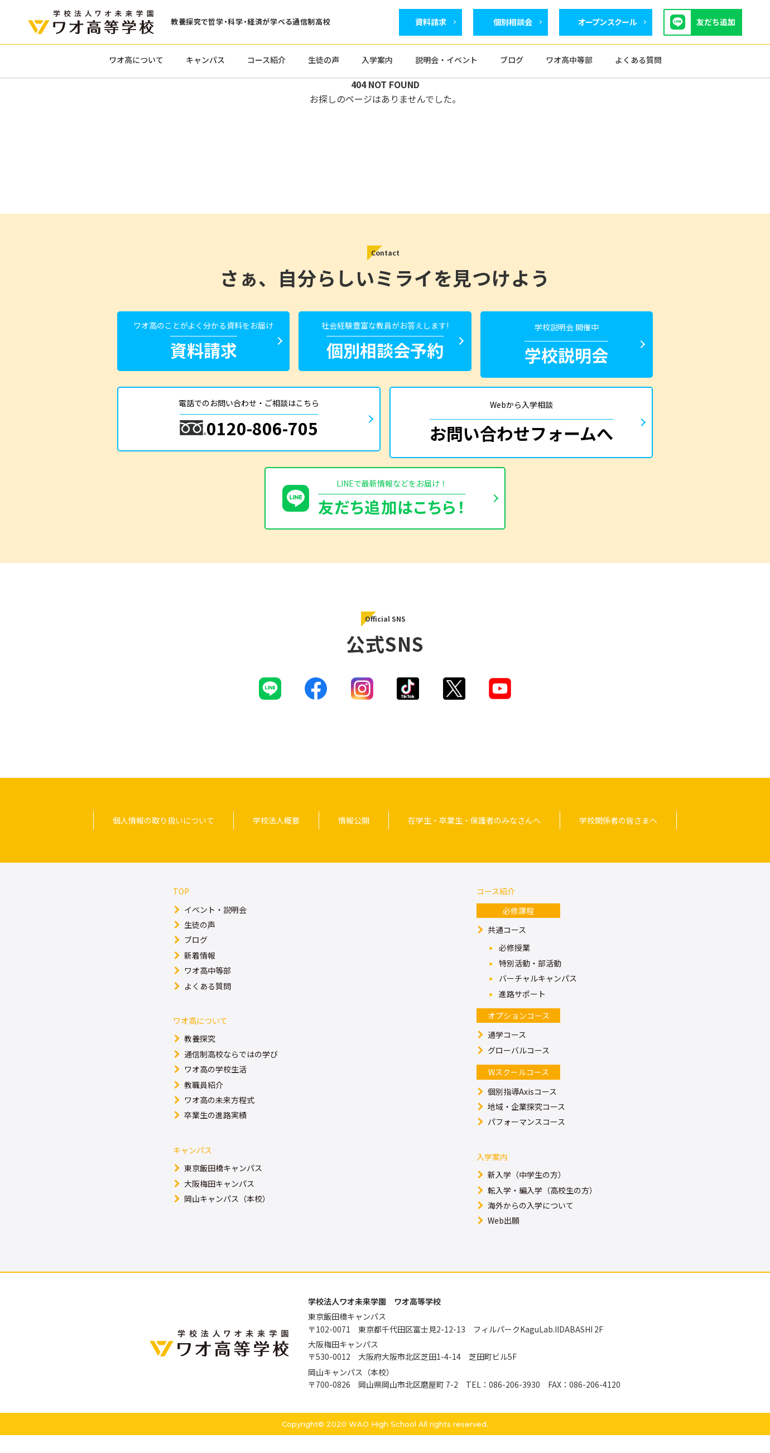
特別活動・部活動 (530, 981)
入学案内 (492, 1174)
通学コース (507, 1052)
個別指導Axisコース (522, 1109)
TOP (181, 909)
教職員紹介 (203, 1102)
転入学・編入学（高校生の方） (542, 1208)
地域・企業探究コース (526, 1124)
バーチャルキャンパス (538, 996)
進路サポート (522, 1011)
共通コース (507, 947)
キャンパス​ (192, 1167)
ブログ (196, 957)
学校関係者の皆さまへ (618, 838)
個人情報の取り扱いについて (163, 838)
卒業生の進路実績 (215, 1132)
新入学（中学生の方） (527, 1192)
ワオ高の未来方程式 (219, 1117)
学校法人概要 (276, 838)
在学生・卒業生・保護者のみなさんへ (474, 838)
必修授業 (514, 965)
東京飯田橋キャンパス (223, 1185)
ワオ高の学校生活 (215, 1087)
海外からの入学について (531, 1223)
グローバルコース (519, 1068)
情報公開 (353, 838)
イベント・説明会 (215, 927)
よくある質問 (207, 1003)
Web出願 (503, 1238)
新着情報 (199, 973)
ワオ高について (200, 1038)
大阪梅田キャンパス (219, 1201)
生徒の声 (199, 942)
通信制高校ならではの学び (231, 1071)
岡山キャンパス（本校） (227, 1216)
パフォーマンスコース (526, 1139)
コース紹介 (496, 909)
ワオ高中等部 (207, 988)
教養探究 (199, 1056)
